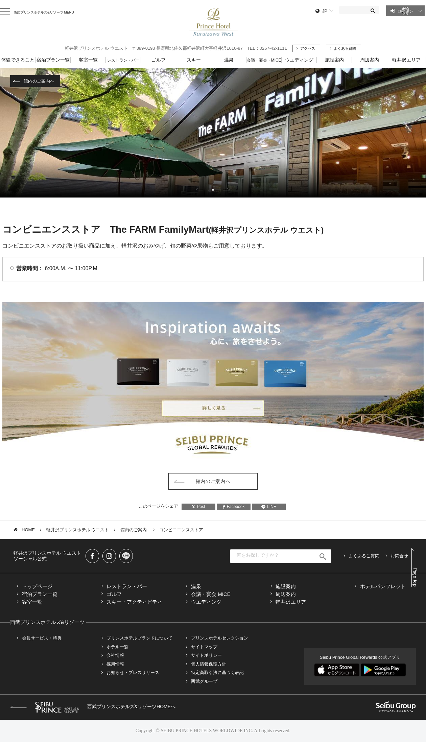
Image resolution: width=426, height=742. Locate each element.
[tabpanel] (213, 133)
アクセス (307, 48)
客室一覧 (32, 602)
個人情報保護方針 (208, 664)
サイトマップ (204, 646)
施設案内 (286, 586)
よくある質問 (345, 48)
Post (198, 506)
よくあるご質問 (364, 555)
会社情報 (115, 655)
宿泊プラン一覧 (39, 594)
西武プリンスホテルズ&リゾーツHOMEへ (92, 706)
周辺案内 (286, 594)
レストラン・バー (126, 586)
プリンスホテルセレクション (219, 638)
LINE (268, 506)
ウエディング (206, 602)
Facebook (234, 506)
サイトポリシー (206, 655)
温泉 (196, 586)
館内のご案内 (134, 529)
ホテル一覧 (117, 646)
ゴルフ (114, 594)
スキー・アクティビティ (134, 602)
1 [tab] (213, 190)
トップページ (37, 586)
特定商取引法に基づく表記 (217, 672)
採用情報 (115, 664)
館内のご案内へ (39, 81)
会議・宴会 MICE (211, 594)
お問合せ (399, 555)
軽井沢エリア (291, 602)
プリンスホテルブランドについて (139, 638)
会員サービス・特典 (42, 638)
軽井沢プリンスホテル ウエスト (77, 529)
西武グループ (204, 681)
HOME (28, 529)
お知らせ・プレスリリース (132, 672)
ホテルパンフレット (383, 586)
